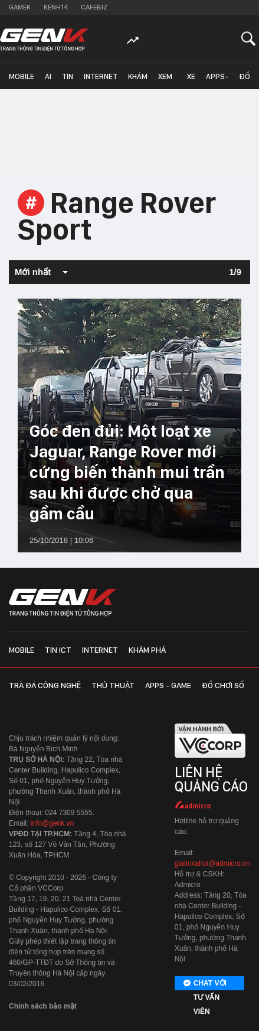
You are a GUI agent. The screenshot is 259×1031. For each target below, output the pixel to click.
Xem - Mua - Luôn (167, 80)
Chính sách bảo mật (43, 1006)
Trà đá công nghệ (45, 685)
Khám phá (137, 80)
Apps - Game (168, 685)
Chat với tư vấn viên (205, 983)
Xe (191, 76)
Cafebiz (94, 7)
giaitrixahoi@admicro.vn (212, 863)
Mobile (21, 76)
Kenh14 (56, 7)
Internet (100, 76)
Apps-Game (217, 80)
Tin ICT (67, 80)
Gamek (20, 7)
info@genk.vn (52, 823)
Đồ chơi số (247, 80)
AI (48, 76)
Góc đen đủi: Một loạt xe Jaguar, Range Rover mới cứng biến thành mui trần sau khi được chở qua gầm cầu (127, 472)
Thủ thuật (113, 685)
